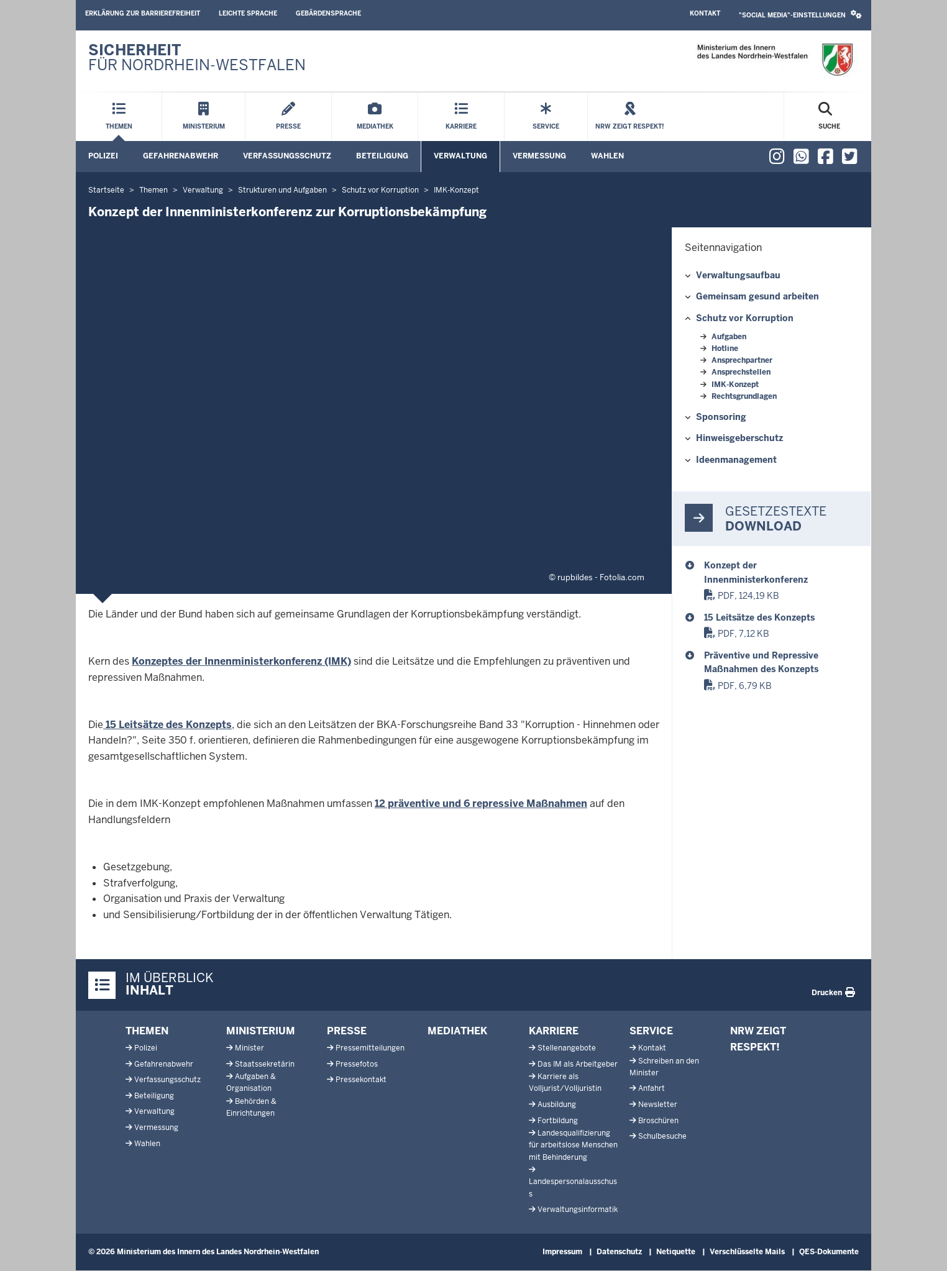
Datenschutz (619, 1252)
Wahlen (607, 156)
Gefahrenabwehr (180, 156)
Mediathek (457, 1030)
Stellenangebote (567, 1048)
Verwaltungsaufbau (738, 275)
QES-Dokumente (829, 1252)
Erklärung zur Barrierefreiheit (142, 13)
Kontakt (705, 13)
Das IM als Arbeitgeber (578, 1064)
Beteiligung (382, 156)
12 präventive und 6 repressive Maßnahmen (481, 803)
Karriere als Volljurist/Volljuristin (565, 1082)
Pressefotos (357, 1064)
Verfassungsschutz (287, 156)
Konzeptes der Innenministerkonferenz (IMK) (241, 661)
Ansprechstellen (741, 372)
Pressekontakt (361, 1080)
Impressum (562, 1252)
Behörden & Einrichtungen (251, 1107)
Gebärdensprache (328, 13)
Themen (147, 1030)
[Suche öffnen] (829, 117)
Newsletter (657, 1104)
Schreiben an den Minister (664, 1067)
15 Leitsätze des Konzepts (167, 724)
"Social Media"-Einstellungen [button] (800, 14)
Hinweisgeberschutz (739, 438)
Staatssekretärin (265, 1064)
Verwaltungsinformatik (578, 1209)
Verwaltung (460, 156)
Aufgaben (728, 337)
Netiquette (675, 1252)
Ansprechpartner (741, 360)
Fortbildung (558, 1121)
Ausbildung (557, 1104)
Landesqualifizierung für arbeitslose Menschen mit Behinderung (573, 1145)
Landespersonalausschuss (573, 1187)
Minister (249, 1048)
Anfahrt (651, 1088)
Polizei (103, 156)
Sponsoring (721, 416)
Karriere (554, 1030)
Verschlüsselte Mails (747, 1252)
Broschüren (658, 1121)
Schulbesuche (662, 1136)
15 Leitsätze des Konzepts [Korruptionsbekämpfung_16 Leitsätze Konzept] (759, 617)
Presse (347, 1030)
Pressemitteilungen (370, 1048)
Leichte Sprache (248, 13)
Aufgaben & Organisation (251, 1082)
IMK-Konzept (735, 385)
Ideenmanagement (736, 459)
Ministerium (260, 1030)
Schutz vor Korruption (745, 318)
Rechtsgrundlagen (744, 396)
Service (651, 1030)
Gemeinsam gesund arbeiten (757, 296)
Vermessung (539, 156)
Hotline (724, 348)
